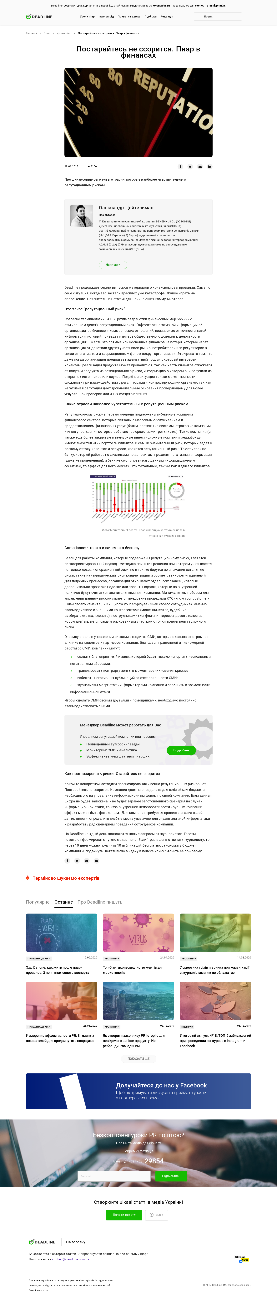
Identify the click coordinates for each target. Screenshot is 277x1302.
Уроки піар (87, 16)
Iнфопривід (106, 16)
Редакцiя (166, 16)
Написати (113, 265)
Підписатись (171, 1176)
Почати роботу (124, 1215)
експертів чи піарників (210, 5)
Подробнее (181, 750)
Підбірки (150, 16)
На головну (75, 1242)
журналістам (161, 5)
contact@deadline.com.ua (71, 1259)
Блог (47, 33)
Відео (156, 1215)
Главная (31, 33)
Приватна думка (129, 16)
